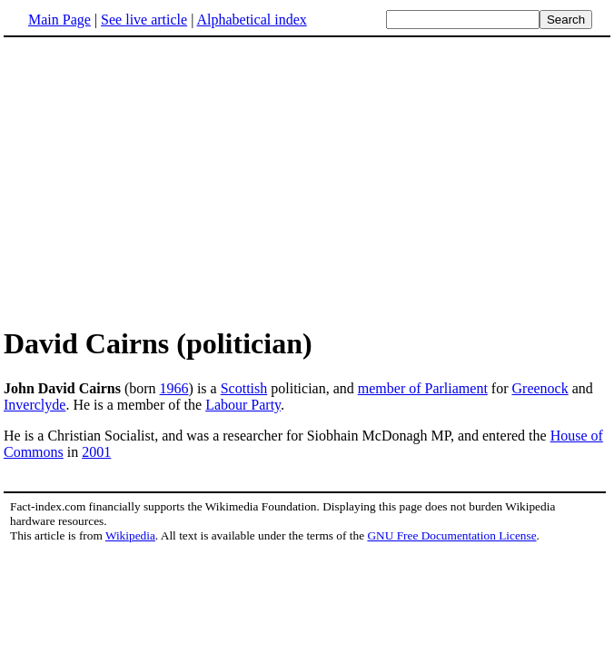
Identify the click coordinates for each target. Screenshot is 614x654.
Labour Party (243, 404)
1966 (174, 388)
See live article (144, 19)
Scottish (244, 388)
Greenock (540, 388)
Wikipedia (130, 535)
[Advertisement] (156, 181)
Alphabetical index (251, 19)
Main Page (59, 19)
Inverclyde (34, 404)
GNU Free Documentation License (451, 535)
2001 (96, 452)
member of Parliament (423, 388)
